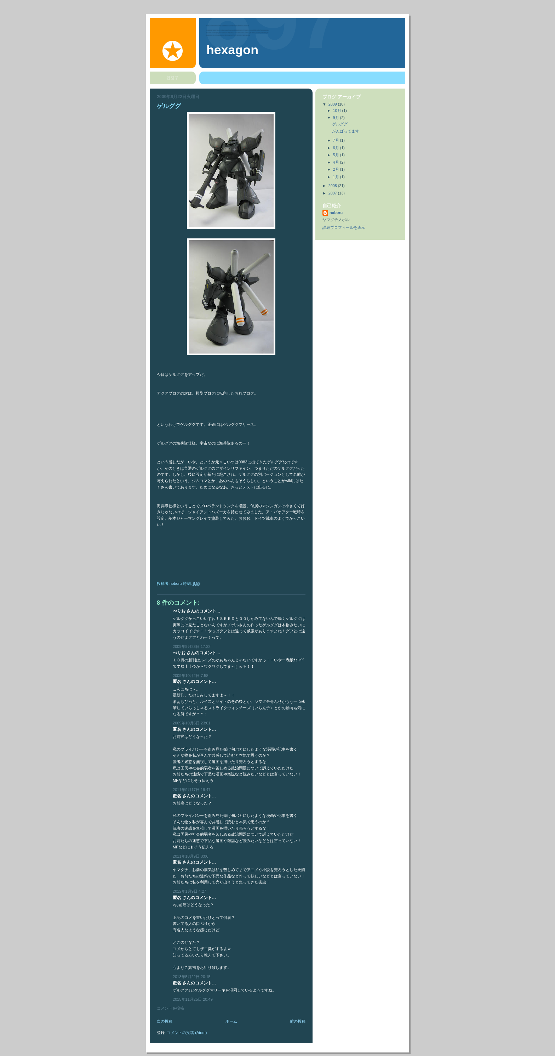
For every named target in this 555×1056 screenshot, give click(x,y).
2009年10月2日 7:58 (190, 675)
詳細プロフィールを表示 (343, 227)
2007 (333, 193)
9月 (336, 117)
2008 (333, 185)
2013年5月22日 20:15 (192, 977)
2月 (336, 169)
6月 (336, 148)
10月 (337, 110)
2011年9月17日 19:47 (192, 789)
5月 (336, 155)
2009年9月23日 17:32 (192, 646)
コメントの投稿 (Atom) (187, 1032)
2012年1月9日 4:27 (189, 891)
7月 (336, 140)
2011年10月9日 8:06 (190, 856)
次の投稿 (164, 1021)
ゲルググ (340, 124)
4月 (336, 162)
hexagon (232, 50)
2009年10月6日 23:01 (192, 723)
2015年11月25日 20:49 (193, 999)
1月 (336, 177)
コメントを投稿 (170, 1008)
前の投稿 (297, 1021)
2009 (333, 104)
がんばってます (345, 131)
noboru (336, 212)
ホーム (231, 1021)
